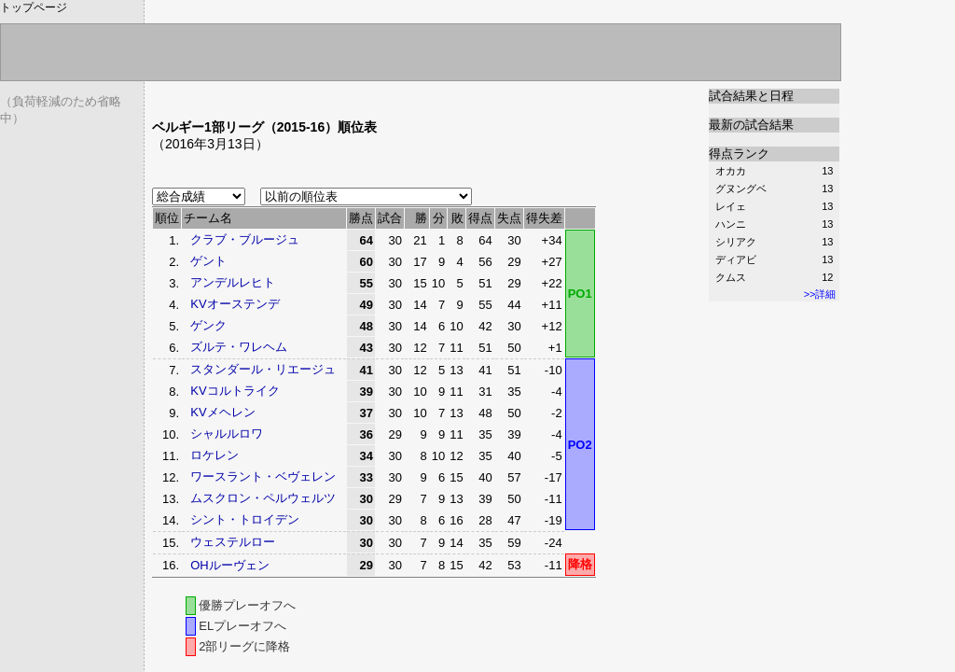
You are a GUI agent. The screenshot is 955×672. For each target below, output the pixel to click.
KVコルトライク (234, 391)
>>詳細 (820, 294)
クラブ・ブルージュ (244, 239)
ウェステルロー (232, 542)
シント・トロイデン (244, 519)
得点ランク (739, 154)
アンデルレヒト (232, 282)
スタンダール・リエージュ (263, 369)
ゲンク (208, 325)
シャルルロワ (226, 434)
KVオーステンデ (234, 304)
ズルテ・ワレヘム (238, 347)
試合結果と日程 (751, 96)
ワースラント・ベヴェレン (263, 476)
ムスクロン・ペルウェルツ (263, 498)
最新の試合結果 (751, 125)
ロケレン (214, 455)
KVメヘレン (222, 412)
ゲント (208, 261)
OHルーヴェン (230, 565)
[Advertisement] (370, 96)
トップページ (33, 7)
